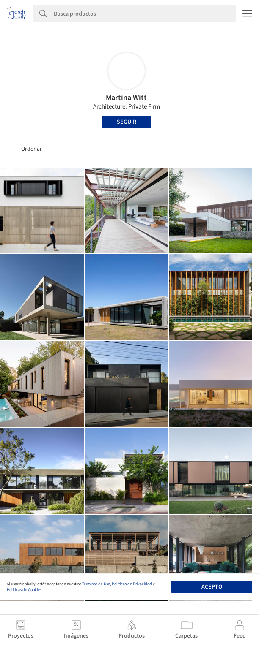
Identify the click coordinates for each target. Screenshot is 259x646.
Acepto (211, 587)
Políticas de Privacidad (132, 584)
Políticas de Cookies (24, 590)
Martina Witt (126, 97)
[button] (27, 149)
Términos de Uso (96, 584)
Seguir (126, 122)
